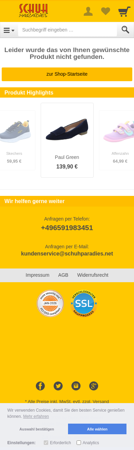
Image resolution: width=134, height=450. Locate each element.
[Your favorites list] (105, 11)
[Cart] (124, 11)
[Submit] (125, 29)
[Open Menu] (9, 30)
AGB (63, 275)
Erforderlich (60, 442)
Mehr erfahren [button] (36, 416)
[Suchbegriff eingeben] (67, 29)
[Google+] (94, 386)
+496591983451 (67, 228)
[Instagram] (76, 386)
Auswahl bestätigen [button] (36, 429)
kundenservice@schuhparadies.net (67, 254)
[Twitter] (58, 386)
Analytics (91, 442)
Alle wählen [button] (97, 429)
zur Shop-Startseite (67, 74)
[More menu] (88, 11)
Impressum (37, 275)
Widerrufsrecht (92, 275)
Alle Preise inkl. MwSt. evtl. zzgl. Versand (68, 401)
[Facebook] (40, 386)
